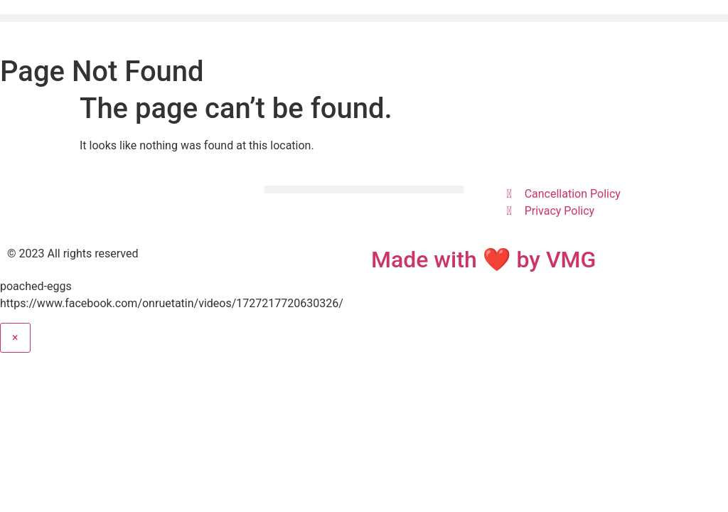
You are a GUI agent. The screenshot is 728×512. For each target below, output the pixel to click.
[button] (364, 18)
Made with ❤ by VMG (483, 259)
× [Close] (15, 337)
